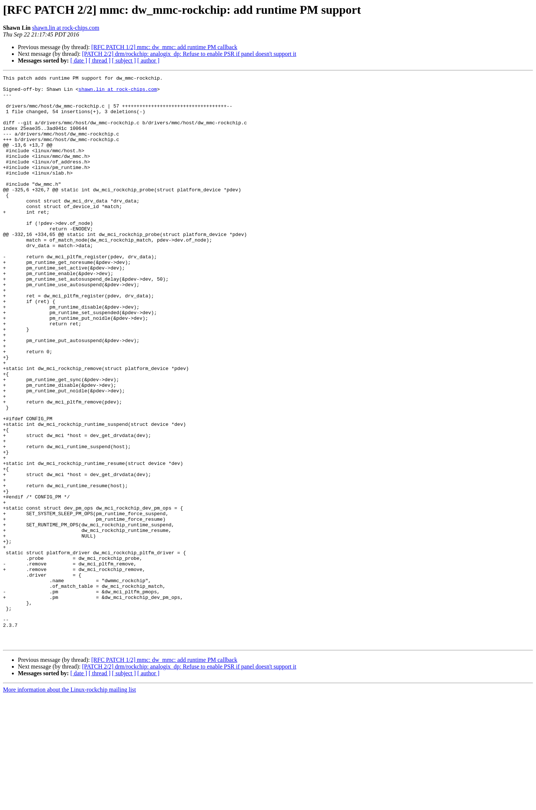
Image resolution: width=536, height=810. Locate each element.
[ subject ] (124, 60)
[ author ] (148, 60)
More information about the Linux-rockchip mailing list (69, 803)
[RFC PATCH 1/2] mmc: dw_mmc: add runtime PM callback (164, 47)
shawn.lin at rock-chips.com (65, 28)
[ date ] (78, 60)
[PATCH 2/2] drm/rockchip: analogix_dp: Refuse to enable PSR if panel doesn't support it (189, 54)
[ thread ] (100, 60)
